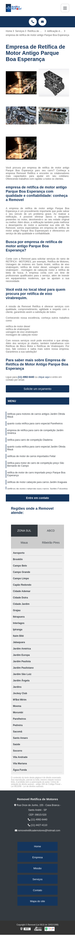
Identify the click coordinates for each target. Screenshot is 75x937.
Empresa (37, 857)
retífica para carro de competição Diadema (30, 439)
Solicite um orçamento (37, 388)
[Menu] (65, 8)
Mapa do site (37, 901)
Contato (37, 890)
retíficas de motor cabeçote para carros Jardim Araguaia (37, 482)
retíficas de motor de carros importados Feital (31, 456)
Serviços (38, 879)
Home (37, 846)
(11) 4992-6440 (26, 377)
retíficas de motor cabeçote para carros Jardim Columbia (37, 489)
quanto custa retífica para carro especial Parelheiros (35, 423)
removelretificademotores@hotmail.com (37, 830)
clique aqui (44, 377)
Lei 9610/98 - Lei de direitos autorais (27, 786)
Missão (37, 868)
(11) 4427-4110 (37, 825)
